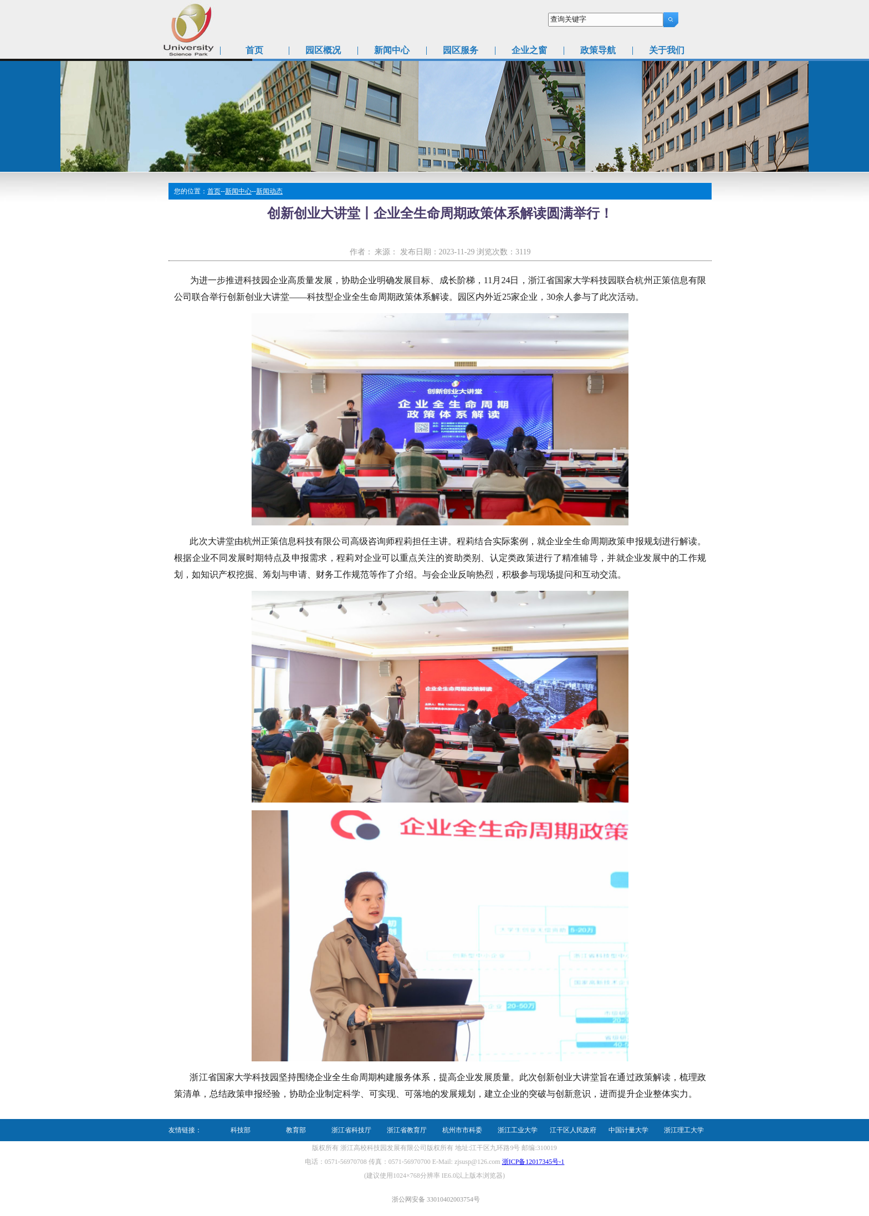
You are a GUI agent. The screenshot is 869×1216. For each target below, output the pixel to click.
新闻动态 (269, 191)
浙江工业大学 (518, 1130)
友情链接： (185, 1130)
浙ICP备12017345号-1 (533, 1162)
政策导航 (598, 50)
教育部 (296, 1130)
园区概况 (323, 50)
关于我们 (666, 50)
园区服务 (460, 50)
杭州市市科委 (462, 1130)
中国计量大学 (628, 1130)
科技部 (241, 1130)
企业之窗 (529, 50)
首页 (254, 50)
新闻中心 (392, 50)
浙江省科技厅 (351, 1130)
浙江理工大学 (684, 1130)
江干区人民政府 (573, 1130)
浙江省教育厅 (407, 1130)
